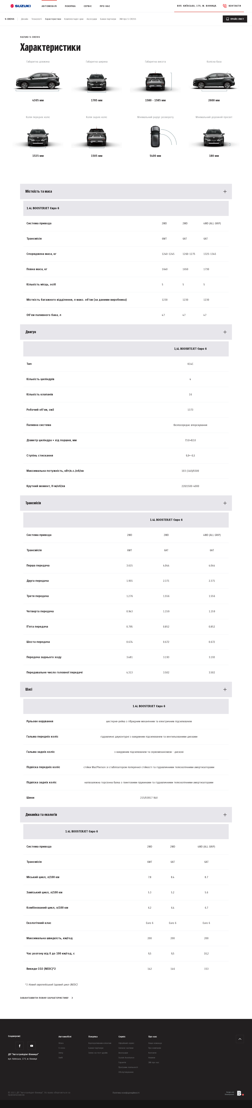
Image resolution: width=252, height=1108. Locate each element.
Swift (61, 1058)
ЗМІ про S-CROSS (127, 19)
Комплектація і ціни (73, 19)
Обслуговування (125, 1072)
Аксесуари (92, 19)
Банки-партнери (108, 19)
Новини (151, 1058)
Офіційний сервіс (126, 1043)
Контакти (152, 1053)
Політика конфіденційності (126, 1092)
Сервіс (121, 1036)
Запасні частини (125, 1048)
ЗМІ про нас (153, 1062)
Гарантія (122, 1062)
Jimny (61, 1053)
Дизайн (24, 19)
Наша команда (155, 1043)
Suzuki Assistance (126, 1058)
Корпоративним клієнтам (99, 1043)
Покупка (93, 1036)
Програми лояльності (128, 1067)
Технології (36, 19)
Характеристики (53, 19)
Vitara (61, 1043)
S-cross (9, 19)
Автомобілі (65, 1036)
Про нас (152, 1036)
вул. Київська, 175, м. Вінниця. (197, 6)
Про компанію (154, 1048)
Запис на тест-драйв (98, 1053)
